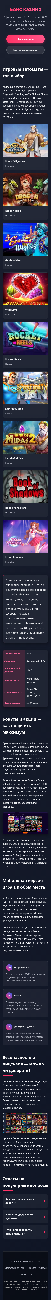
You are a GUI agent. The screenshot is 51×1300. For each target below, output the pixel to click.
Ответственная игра (14, 1267)
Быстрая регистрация (25, 49)
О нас (32, 1274)
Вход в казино (25, 38)
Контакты (21, 1274)
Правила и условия (37, 1267)
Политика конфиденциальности (25, 1261)
